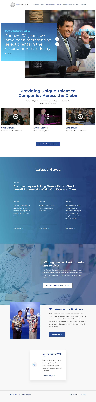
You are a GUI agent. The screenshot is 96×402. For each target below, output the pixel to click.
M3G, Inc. (17, 398)
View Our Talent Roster (48, 147)
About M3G (57, 337)
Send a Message (49, 379)
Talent (42, 4)
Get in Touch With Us (52, 358)
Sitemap (83, 398)
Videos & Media (50, 4)
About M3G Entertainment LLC (65, 4)
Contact (83, 4)
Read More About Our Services (57, 288)
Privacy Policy (74, 398)
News (77, 4)
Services (36, 4)
